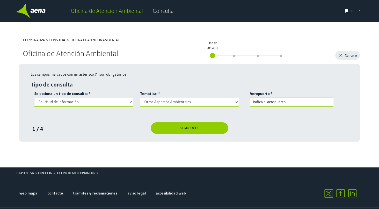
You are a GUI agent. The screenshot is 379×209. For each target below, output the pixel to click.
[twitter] (328, 193)
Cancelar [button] (347, 55)
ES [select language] (352, 11)
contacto (55, 193)
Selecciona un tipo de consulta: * (62, 93)
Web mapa (28, 193)
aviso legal (136, 193)
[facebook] (340, 193)
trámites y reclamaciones (95, 193)
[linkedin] (352, 193)
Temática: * (150, 93)
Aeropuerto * (261, 93)
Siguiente (189, 128)
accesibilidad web (171, 193)
